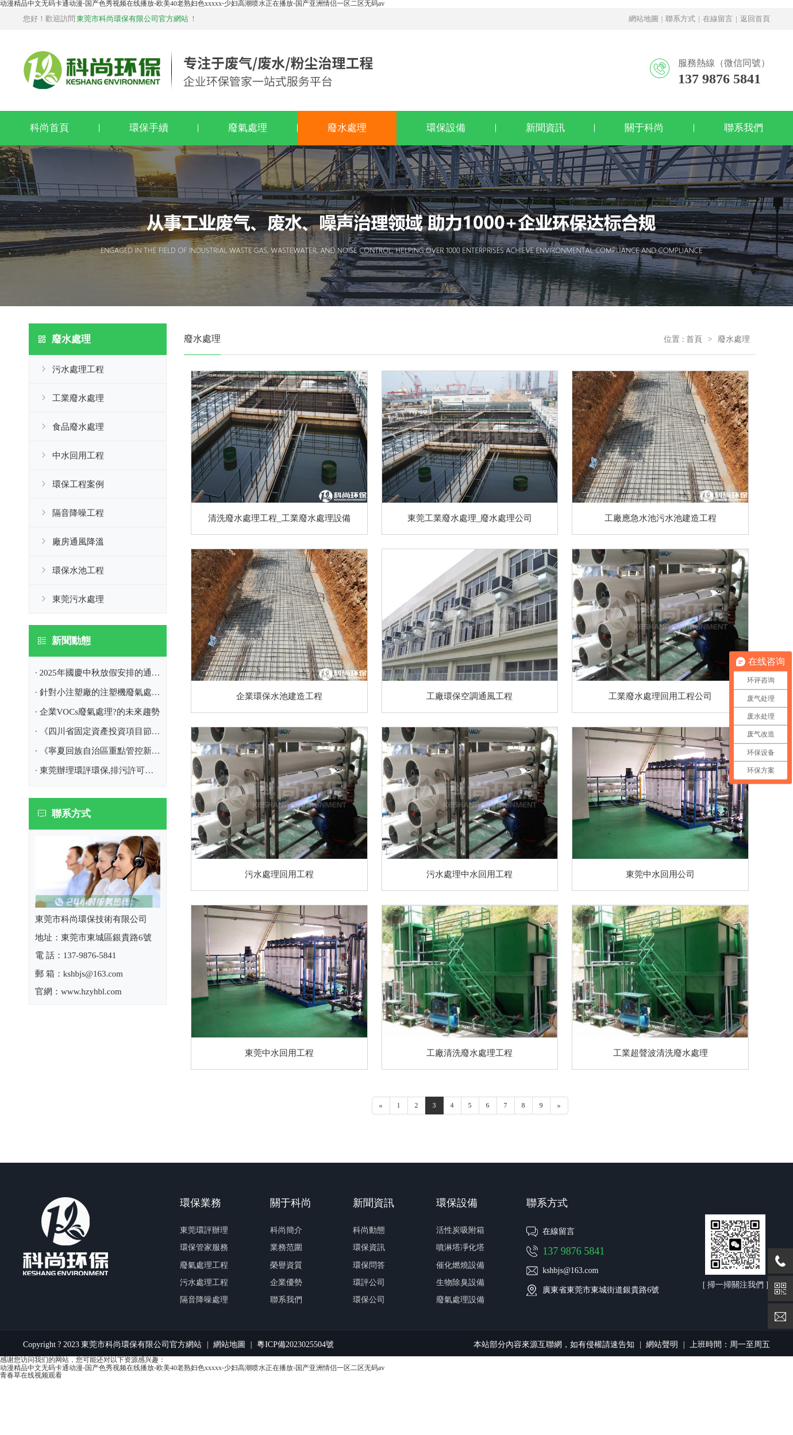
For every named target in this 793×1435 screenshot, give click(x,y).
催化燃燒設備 (460, 1265)
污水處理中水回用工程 (469, 874)
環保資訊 (369, 1247)
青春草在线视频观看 (31, 1375)
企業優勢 (286, 1282)
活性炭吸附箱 (460, 1230)
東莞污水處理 (78, 599)
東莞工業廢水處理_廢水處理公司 (470, 518)
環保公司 (369, 1299)
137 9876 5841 (573, 1251)
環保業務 (200, 1203)
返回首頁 (755, 19)
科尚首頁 (49, 127)
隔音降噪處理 (204, 1299)
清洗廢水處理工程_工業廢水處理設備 (279, 518)
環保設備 (445, 127)
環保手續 (148, 127)
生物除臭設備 (460, 1282)
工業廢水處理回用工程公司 (660, 696)
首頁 (694, 339)
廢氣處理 (247, 127)
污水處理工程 (78, 369)
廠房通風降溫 (78, 541)
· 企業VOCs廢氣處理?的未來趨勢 (97, 711)
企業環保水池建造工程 (279, 696)
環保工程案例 (78, 484)
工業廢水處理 (78, 398)
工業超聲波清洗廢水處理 (660, 1053)
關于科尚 (644, 127)
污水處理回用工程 (279, 874)
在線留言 (718, 19)
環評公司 (369, 1282)
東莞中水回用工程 (279, 1053)
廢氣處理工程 (204, 1265)
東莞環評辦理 (204, 1230)
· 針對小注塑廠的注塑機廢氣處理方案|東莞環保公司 (133, 692)
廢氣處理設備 (460, 1299)
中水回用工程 (78, 455)
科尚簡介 (286, 1230)
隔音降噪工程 (78, 513)
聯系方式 (680, 19)
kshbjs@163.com (570, 1270)
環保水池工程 (78, 570)
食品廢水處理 (78, 426)
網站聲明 (662, 1344)
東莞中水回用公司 (660, 874)
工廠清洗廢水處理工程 (469, 1053)
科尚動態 (369, 1230)
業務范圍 (286, 1247)
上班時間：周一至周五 (730, 1344)
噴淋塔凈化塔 (460, 1247)
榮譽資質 (286, 1265)
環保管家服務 (204, 1247)
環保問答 (369, 1265)
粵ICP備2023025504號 (295, 1344)
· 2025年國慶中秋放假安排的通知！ (102, 672)
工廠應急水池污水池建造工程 (661, 518)
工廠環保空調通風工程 (469, 696)
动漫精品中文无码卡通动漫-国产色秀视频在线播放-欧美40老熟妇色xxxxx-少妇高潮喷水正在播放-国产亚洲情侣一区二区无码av (192, 1368)
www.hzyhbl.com (91, 991)
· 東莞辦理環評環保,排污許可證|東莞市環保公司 (125, 770)
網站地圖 (644, 19)
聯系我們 (743, 127)
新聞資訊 (545, 127)
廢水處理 (347, 127)
